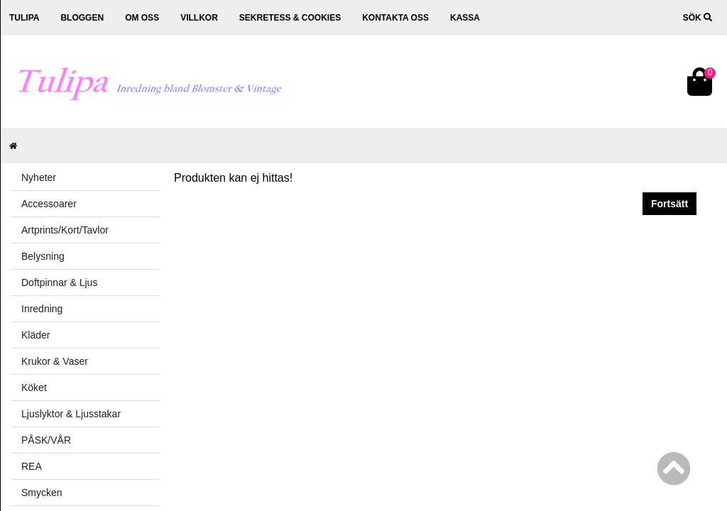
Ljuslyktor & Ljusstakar (71, 413)
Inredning (41, 308)
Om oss (142, 18)
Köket (34, 387)
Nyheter (38, 177)
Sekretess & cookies (290, 18)
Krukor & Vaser (54, 361)
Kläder (35, 335)
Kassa (465, 18)
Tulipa (24, 18)
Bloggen (82, 18)
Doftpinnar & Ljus (59, 282)
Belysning (43, 256)
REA (31, 466)
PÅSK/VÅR (46, 440)
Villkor (199, 18)
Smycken (41, 492)
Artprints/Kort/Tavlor (65, 230)
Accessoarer (49, 203)
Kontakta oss (395, 18)
